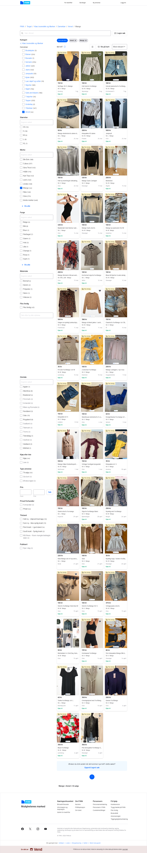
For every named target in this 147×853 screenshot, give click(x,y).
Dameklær (62, 26)
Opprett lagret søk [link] (92, 768)
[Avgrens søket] (36, 122)
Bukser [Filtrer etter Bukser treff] (30, 54)
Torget (29, 26)
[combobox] (65, 33)
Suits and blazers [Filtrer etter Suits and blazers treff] (33, 93)
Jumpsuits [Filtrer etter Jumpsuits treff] (30, 73)
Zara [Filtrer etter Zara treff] (27, 196)
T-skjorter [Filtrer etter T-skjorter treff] (30, 97)
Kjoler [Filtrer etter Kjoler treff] (29, 77)
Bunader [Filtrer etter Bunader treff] (29, 58)
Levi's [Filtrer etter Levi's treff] (27, 180)
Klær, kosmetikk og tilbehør (44, 26)
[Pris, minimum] (25, 492)
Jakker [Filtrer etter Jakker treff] (30, 66)
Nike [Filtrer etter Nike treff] (27, 192)
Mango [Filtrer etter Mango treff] (27, 188)
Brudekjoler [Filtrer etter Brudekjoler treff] (31, 50)
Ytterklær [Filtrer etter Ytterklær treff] (31, 108)
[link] (31, 43)
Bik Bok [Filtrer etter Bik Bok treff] (28, 159)
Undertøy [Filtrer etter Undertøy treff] (30, 104)
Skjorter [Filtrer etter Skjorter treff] (30, 85)
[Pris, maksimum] (39, 492)
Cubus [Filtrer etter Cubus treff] (27, 163)
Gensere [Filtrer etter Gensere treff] (30, 62)
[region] (68, 66)
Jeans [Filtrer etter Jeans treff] (29, 70)
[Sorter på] (119, 47)
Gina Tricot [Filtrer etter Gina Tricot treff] (29, 168)
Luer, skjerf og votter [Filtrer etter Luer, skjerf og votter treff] (34, 81)
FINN (22, 26)
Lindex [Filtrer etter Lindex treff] (27, 184)
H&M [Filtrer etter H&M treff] (27, 172)
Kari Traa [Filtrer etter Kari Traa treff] (28, 176)
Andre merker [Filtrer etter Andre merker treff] (30, 200)
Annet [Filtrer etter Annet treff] (29, 112)
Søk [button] (49, 492)
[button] (120, 33)
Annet (70, 26)
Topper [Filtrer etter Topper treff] (30, 100)
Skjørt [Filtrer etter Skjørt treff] (29, 89)
